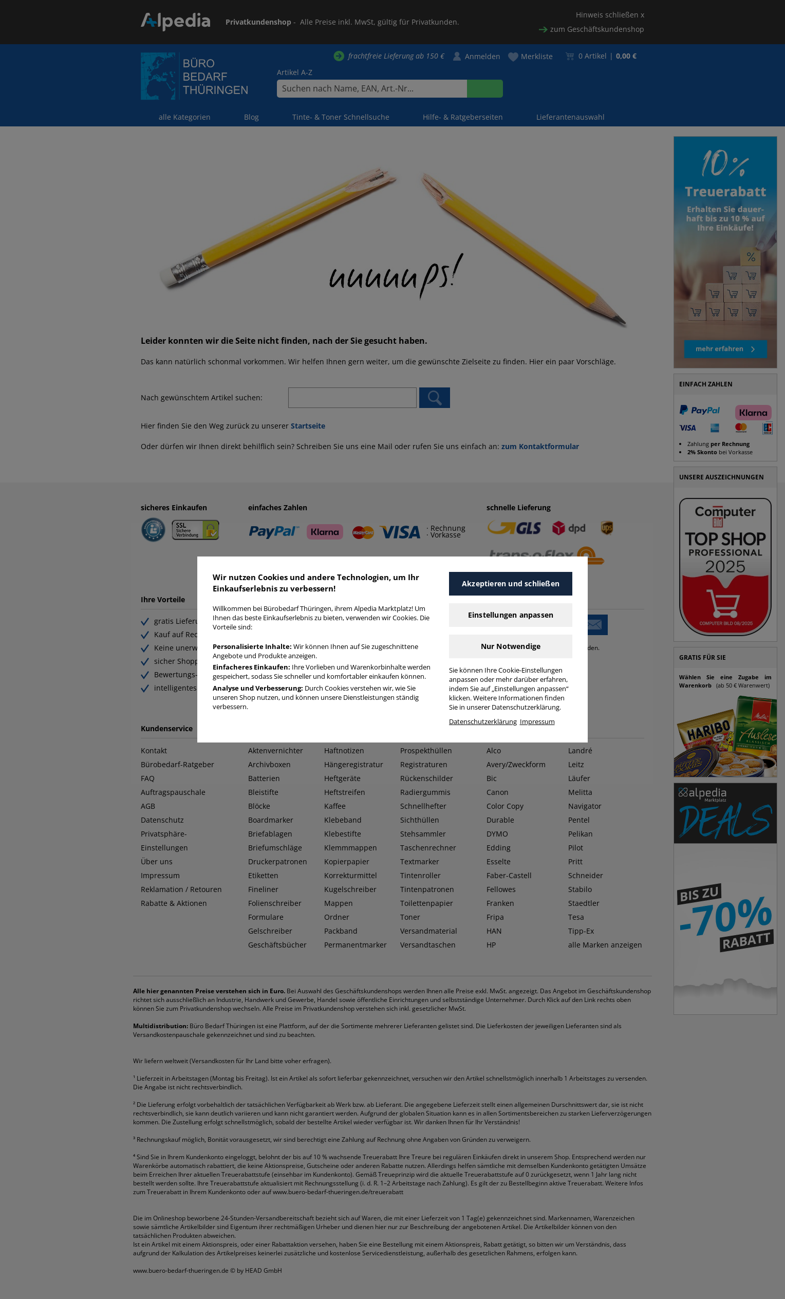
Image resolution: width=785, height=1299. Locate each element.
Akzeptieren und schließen (510, 583)
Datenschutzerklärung (483, 721)
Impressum (537, 721)
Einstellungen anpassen (510, 615)
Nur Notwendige (511, 646)
